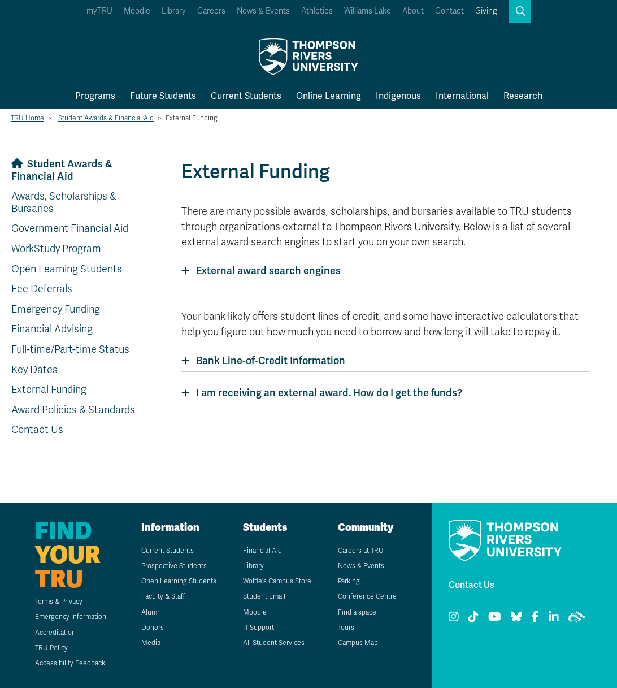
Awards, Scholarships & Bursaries (63, 202)
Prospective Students (174, 566)
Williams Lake (367, 11)
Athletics (317, 11)
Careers (211, 11)
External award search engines (268, 271)
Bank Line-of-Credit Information (270, 360)
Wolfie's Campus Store (277, 581)
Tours (346, 627)
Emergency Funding (55, 309)
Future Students (163, 96)
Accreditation (55, 633)
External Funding (48, 389)
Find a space (357, 612)
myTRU (99, 11)
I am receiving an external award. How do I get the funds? (329, 393)
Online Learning (328, 96)
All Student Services (274, 643)
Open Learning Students (66, 269)
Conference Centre (367, 596)
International (462, 96)
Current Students (246, 96)
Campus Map (358, 643)
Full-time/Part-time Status (70, 349)
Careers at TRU (361, 551)
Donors (152, 627)
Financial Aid (262, 551)
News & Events (263, 11)
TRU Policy (51, 648)
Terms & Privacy (58, 601)
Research (522, 96)
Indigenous (398, 96)
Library (174, 11)
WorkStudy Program (56, 249)
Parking (349, 581)
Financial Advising (52, 329)
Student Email (264, 596)
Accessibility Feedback (70, 663)
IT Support (258, 627)
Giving (486, 11)
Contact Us (37, 429)
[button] (520, 11)
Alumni (152, 612)
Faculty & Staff (163, 596)
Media (150, 643)
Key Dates (34, 370)
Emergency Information (70, 617)
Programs (95, 96)
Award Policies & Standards (73, 410)
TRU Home (27, 118)
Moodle (137, 11)
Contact (449, 11)
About (413, 11)
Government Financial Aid (69, 228)
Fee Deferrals (41, 289)
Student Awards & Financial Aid (106, 118)
